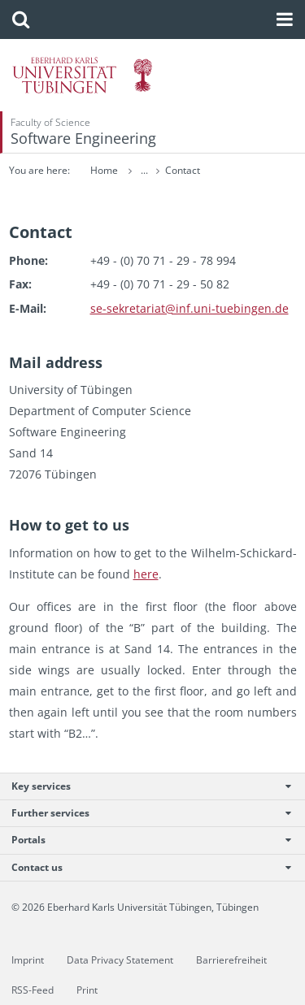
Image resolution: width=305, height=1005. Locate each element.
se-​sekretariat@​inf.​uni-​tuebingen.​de (189, 308)
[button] (20, 19)
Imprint (27, 960)
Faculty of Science (50, 122)
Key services (144, 786)
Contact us (144, 867)
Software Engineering (83, 138)
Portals (144, 840)
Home (104, 170)
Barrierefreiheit (231, 960)
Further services (144, 813)
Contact (182, 170)
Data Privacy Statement (120, 960)
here (146, 574)
